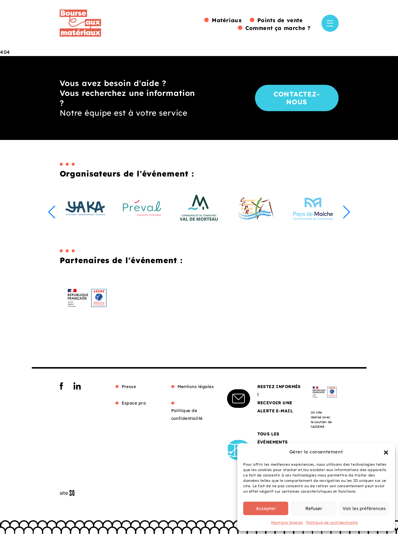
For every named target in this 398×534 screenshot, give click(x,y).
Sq (69, 493)
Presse (129, 386)
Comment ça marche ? (277, 28)
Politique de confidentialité (332, 522)
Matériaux (227, 20)
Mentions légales (287, 522)
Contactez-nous (297, 98)
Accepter (266, 508)
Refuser (313, 508)
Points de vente (280, 20)
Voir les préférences (364, 508)
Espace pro (134, 403)
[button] (386, 452)
